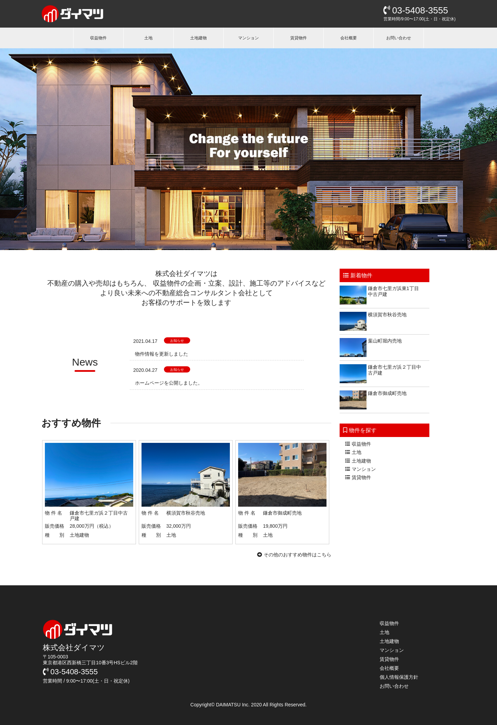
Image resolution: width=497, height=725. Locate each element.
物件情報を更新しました (161, 354)
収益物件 (98, 38)
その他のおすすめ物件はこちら (294, 554)
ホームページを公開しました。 (169, 383)
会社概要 (348, 38)
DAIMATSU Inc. (233, 704)
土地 (148, 38)
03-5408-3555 (415, 10)
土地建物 (198, 38)
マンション (248, 38)
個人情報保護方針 (399, 677)
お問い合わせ (398, 38)
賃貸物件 (298, 38)
